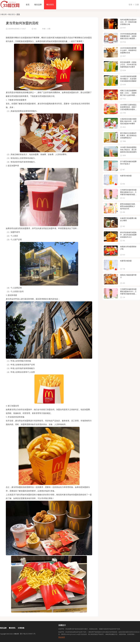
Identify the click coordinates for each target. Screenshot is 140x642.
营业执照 (61, 637)
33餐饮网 (3, 14)
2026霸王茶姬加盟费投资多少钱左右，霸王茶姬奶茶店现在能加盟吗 (128, 149)
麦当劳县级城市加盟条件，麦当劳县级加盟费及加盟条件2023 (128, 235)
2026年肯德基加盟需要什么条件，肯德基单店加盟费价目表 (128, 50)
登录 (130, 5)
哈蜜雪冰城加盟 (126, 176)
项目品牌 (38, 5)
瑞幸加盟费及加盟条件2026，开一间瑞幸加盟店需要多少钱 (128, 22)
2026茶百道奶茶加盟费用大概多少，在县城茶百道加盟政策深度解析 (128, 79)
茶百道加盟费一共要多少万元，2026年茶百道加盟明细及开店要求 (128, 64)
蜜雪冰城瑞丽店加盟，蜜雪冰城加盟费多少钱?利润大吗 (128, 206)
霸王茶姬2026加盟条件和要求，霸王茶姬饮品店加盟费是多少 (128, 135)
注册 (137, 5)
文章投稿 (21, 628)
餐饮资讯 (50, 5)
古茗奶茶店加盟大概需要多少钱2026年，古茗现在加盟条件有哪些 (128, 121)
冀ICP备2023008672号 (27, 634)
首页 (28, 5)
